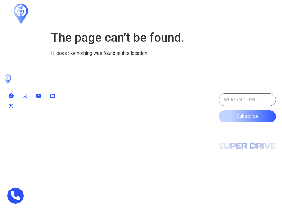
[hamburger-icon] (187, 14)
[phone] (15, 196)
